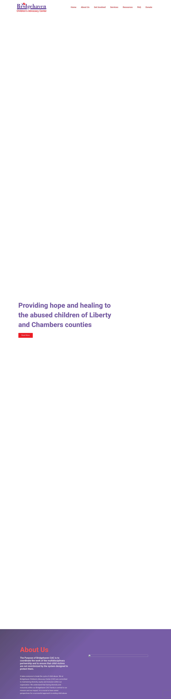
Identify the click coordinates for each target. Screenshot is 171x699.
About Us (87, 7)
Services (116, 7)
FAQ (140, 7)
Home (76, 7)
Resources (129, 7)
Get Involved (102, 7)
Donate (149, 7)
